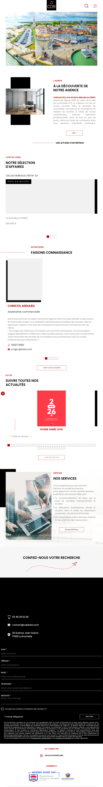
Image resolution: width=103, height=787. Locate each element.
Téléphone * (6, 681)
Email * (4, 670)
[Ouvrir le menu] (95, 6)
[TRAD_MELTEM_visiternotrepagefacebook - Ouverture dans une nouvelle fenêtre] (3, 393)
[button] (46, 57)
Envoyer (89, 714)
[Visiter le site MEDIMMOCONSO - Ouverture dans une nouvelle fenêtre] (67, 774)
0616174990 (17, 344)
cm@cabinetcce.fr (21, 349)
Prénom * (5, 658)
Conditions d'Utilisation (63, 735)
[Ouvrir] (86, 6)
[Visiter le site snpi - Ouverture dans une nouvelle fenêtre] (44, 773)
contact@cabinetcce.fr (25, 622)
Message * (6, 693)
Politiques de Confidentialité (41, 735)
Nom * (4, 646)
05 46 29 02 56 (20, 614)
